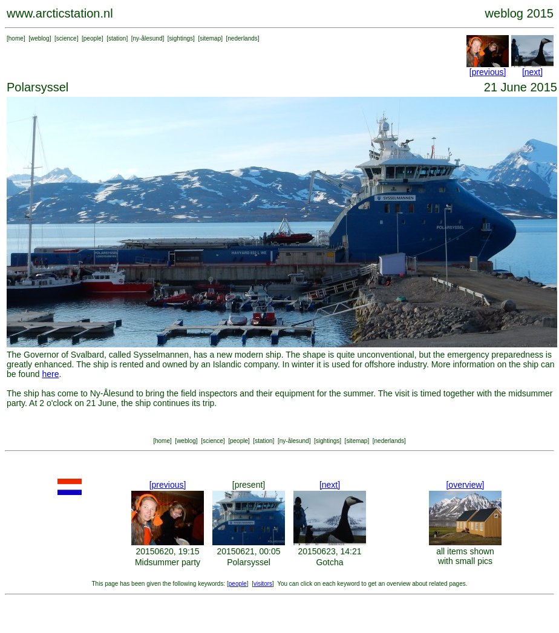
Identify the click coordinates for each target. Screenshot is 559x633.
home (16, 38)
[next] (532, 72)
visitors (262, 583)
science (66, 38)
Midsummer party (167, 562)
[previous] (487, 72)
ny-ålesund (148, 38)
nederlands (242, 38)
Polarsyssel (248, 562)
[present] (248, 485)
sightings (181, 38)
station (117, 38)
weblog (40, 38)
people (92, 38)
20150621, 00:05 (248, 551)
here (50, 374)
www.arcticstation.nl (60, 13)
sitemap (210, 38)
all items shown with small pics (465, 556)
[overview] (465, 485)
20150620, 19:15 (167, 551)
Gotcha (329, 562)
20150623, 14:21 (329, 551)
